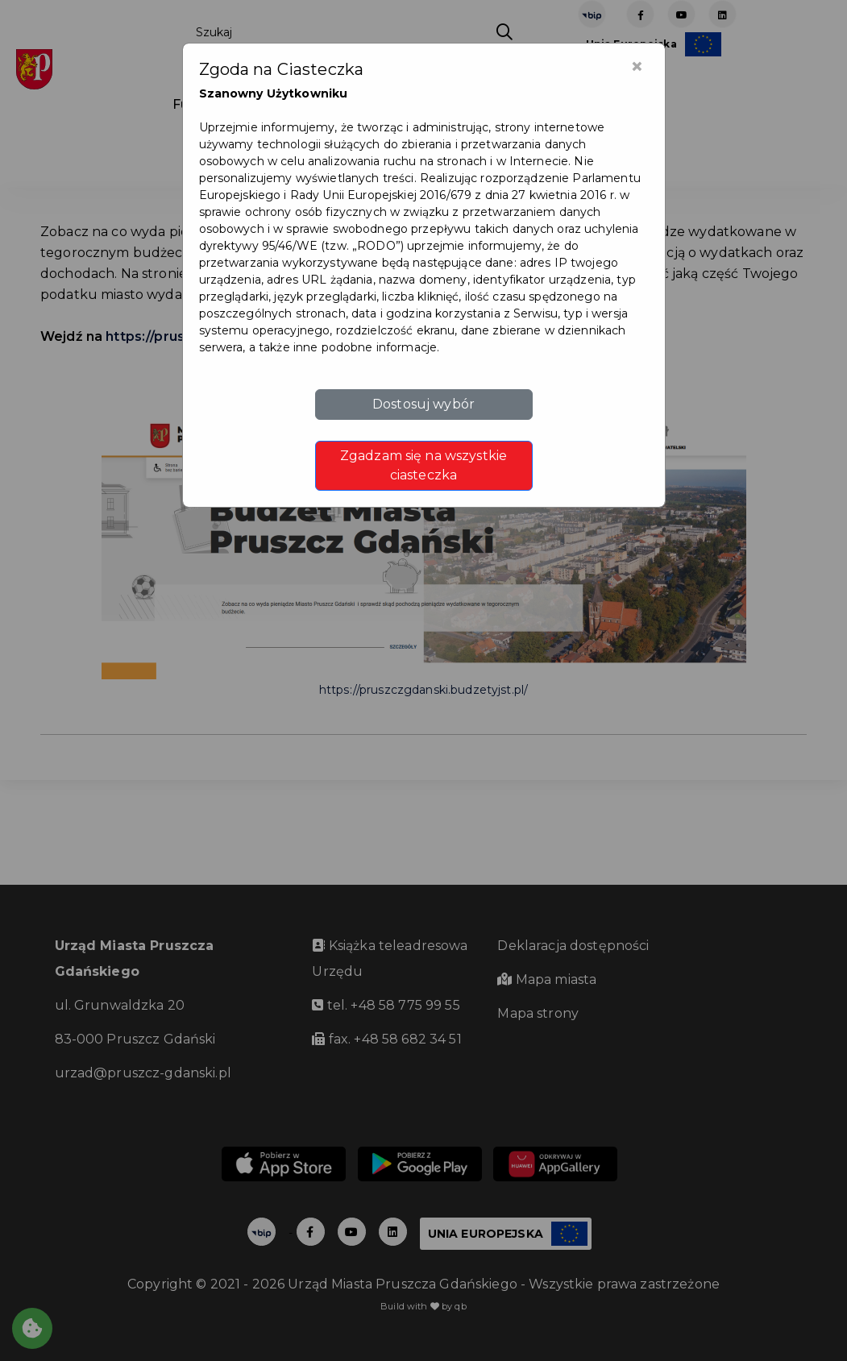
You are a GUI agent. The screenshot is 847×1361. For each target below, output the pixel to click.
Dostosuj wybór (423, 404)
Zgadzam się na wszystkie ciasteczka (423, 465)
